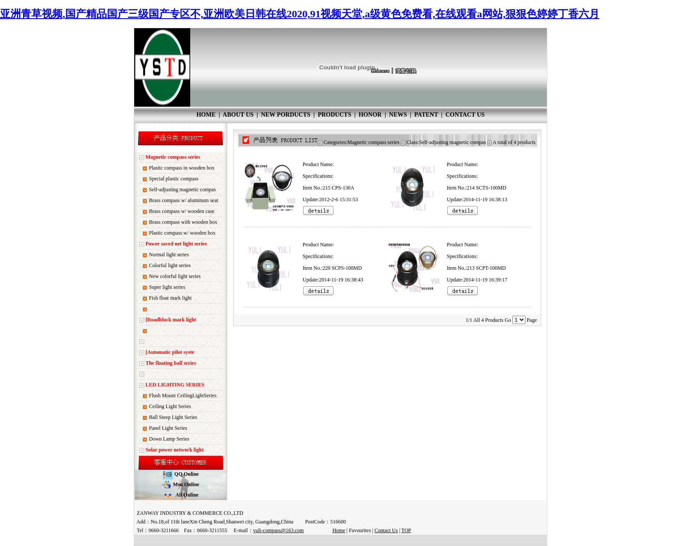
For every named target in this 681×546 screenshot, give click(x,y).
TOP (406, 530)
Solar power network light (174, 450)
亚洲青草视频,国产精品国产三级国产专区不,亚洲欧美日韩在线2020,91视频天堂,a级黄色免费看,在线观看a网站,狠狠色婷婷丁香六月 (299, 14)
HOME (205, 114)
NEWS (398, 114)
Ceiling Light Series (170, 406)
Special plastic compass (173, 179)
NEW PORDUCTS (286, 114)
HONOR (370, 114)
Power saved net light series (176, 244)
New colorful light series (175, 276)
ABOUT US (238, 114)
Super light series (167, 287)
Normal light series (169, 255)
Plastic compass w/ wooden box (182, 233)
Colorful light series (170, 265)
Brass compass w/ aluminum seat (183, 200)
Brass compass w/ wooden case (182, 211)
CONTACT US (465, 114)
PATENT (426, 114)
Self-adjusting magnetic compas (182, 189)
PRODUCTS (334, 114)
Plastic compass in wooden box (182, 168)
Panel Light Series (168, 428)
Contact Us (386, 530)
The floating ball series (170, 363)
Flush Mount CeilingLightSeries (182, 395)
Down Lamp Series (169, 439)
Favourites (360, 530)
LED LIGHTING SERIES (174, 385)
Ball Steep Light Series (173, 417)
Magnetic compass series (172, 157)
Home (338, 530)
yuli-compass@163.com (278, 530)
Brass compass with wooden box (183, 222)
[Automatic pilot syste (169, 352)
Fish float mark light (170, 298)
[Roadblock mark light (170, 320)
